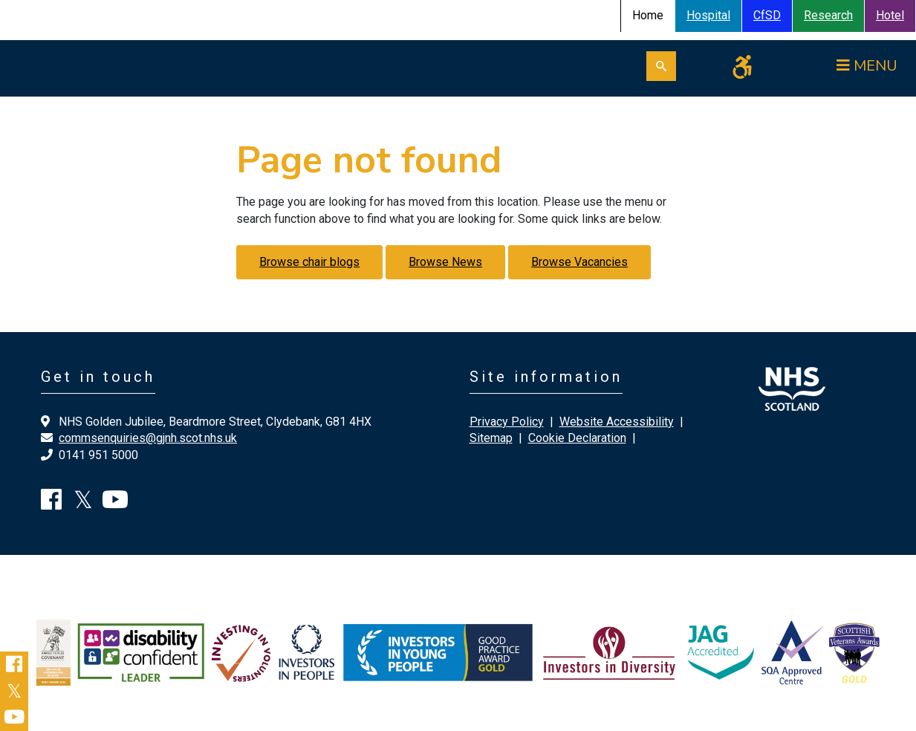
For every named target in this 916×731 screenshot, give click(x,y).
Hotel (890, 15)
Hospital (708, 15)
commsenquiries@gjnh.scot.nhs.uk (148, 438)
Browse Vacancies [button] (579, 262)
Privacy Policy (507, 422)
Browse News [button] (445, 262)
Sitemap (491, 438)
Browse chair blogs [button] (309, 262)
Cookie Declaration (577, 438)
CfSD (767, 15)
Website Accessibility (616, 422)
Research (828, 15)
